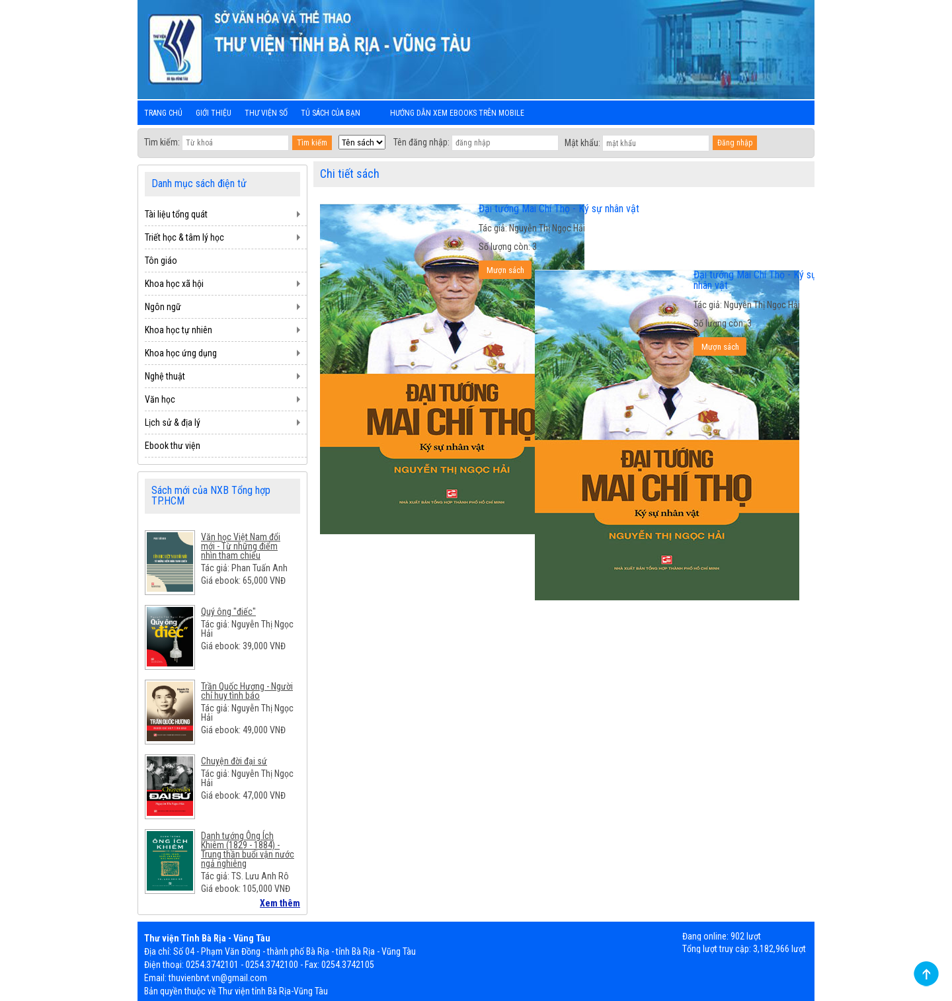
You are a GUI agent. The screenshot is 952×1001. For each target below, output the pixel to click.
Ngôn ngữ (163, 306)
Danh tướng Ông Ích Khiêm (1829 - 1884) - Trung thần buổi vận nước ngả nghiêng (247, 849)
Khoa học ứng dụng (181, 353)
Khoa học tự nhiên (178, 330)
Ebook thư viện (172, 445)
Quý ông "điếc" (228, 611)
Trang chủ (163, 113)
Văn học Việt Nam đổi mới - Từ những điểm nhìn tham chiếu (240, 546)
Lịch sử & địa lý (172, 422)
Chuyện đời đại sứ (234, 761)
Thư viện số (266, 113)
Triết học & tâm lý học (184, 237)
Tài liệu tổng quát (176, 214)
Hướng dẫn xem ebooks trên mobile (457, 113)
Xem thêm (280, 903)
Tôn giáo (161, 260)
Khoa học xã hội (174, 283)
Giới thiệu (213, 113)
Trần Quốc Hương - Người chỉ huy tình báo (247, 691)
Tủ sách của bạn (330, 113)
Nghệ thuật (165, 376)
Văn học (160, 399)
